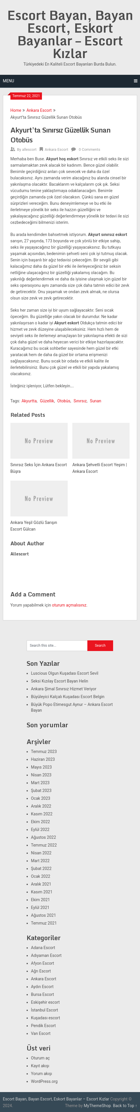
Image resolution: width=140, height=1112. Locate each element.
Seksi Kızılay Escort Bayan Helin (59, 681)
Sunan (95, 401)
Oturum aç (40, 1058)
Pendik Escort (43, 1025)
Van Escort (41, 1033)
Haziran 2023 (43, 759)
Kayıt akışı (40, 1065)
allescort (29, 149)
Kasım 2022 (41, 814)
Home (15, 110)
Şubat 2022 (41, 868)
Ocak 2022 (40, 876)
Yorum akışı (41, 1073)
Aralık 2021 (41, 884)
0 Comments (89, 149)
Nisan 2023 (41, 775)
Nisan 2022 (41, 853)
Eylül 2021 (40, 907)
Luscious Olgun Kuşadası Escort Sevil (64, 673)
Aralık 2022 (41, 806)
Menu (8, 81)
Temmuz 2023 (44, 751)
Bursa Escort (42, 994)
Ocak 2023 (40, 798)
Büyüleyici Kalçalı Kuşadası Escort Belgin (67, 696)
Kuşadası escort (45, 1018)
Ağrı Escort (41, 971)
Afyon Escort (42, 963)
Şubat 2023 (41, 790)
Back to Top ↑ (125, 1105)
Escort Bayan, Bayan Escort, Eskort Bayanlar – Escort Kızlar (70, 34)
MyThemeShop (97, 1105)
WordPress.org (44, 1081)
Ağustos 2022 (43, 837)
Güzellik (47, 401)
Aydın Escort (42, 986)
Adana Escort (43, 947)
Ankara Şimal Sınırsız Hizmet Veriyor (63, 689)
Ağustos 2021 (43, 915)
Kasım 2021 (41, 892)
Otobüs (63, 401)
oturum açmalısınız (69, 605)
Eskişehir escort (45, 1002)
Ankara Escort (38, 110)
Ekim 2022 (40, 821)
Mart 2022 (40, 860)
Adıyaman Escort (46, 955)
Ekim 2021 (40, 899)
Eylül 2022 (40, 829)
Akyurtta (28, 401)
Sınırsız (79, 401)
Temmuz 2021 (44, 923)
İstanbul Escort (44, 1010)
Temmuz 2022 (44, 845)
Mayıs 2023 (41, 767)
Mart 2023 (40, 782)
